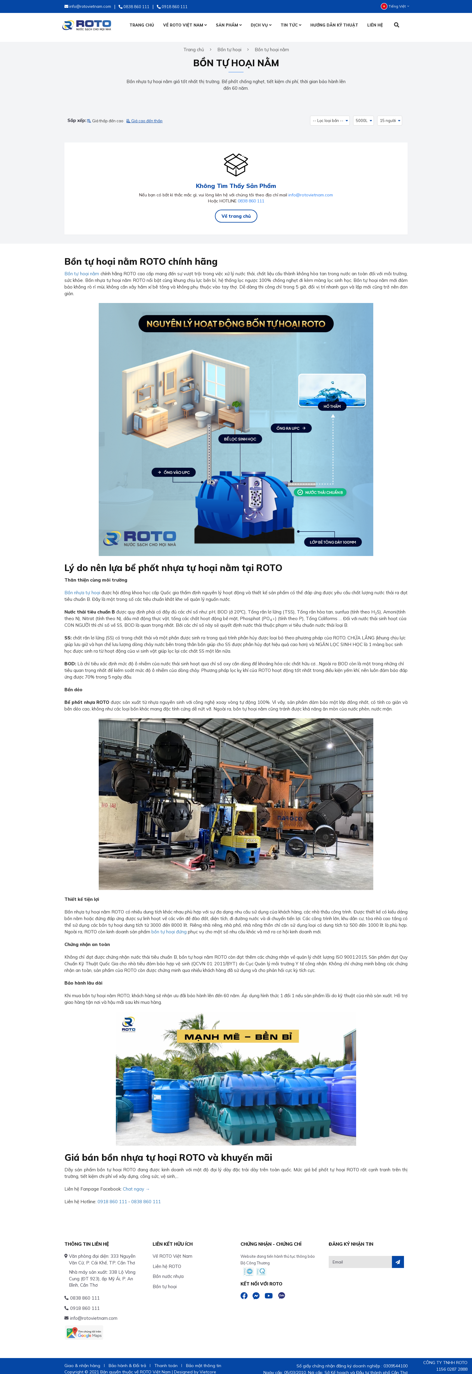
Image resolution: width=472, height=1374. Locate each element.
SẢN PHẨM (228, 25)
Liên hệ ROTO (167, 1260)
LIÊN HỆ (375, 25)
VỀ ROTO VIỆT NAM (184, 25)
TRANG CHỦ (141, 25)
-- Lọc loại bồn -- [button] (328, 115)
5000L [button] (362, 115)
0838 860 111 (251, 194)
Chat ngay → (136, 1182)
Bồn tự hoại (165, 1280)
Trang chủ (193, 45)
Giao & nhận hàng (82, 1359)
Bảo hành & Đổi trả (127, 1359)
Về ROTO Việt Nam (172, 1249)
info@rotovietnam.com (310, 188)
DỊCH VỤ (260, 25)
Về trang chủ (236, 209)
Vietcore (208, 1365)
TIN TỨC (290, 25)
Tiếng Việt (395, 6)
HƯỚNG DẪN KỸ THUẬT (334, 25)
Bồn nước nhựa (168, 1270)
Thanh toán (166, 1359)
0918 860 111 (112, 1195)
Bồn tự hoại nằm (81, 267)
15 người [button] (388, 115)
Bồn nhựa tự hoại (82, 586)
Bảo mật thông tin (203, 1359)
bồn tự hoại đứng (169, 925)
